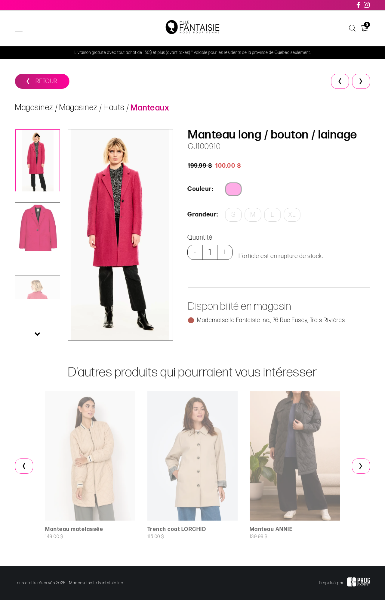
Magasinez (34, 111)
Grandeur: (201, 214)
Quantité (198, 238)
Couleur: (198, 189)
